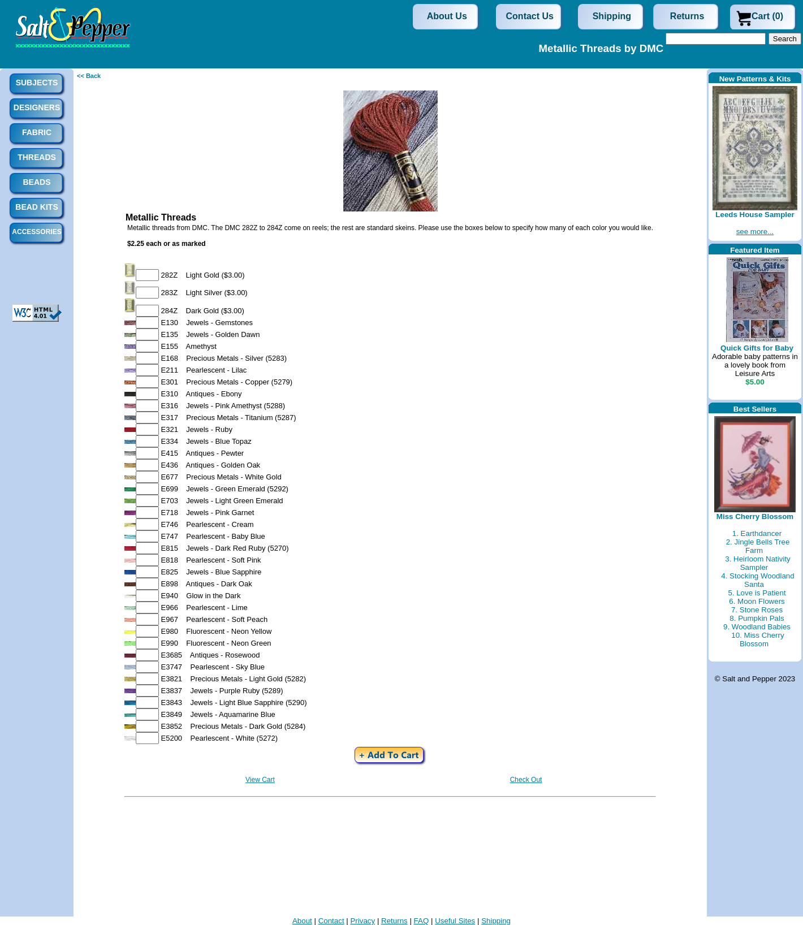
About (302, 921)
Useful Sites (455, 921)
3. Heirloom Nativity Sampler (758, 563)
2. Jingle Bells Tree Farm (758, 546)
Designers (37, 107)
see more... (755, 231)
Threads (37, 157)
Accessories (36, 232)
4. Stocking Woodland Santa (757, 580)
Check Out (526, 780)
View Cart (260, 780)
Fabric (36, 132)
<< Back (89, 75)
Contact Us (530, 16)
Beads (36, 182)
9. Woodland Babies (757, 627)
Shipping (612, 16)
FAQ (421, 921)
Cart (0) (767, 16)
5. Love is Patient (756, 593)
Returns (687, 16)
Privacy (362, 921)
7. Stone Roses (757, 610)
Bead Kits (36, 206)
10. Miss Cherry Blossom (757, 639)
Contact (331, 921)
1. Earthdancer (757, 533)
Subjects (37, 82)
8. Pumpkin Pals (756, 618)
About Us (447, 16)
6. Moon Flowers (757, 601)
